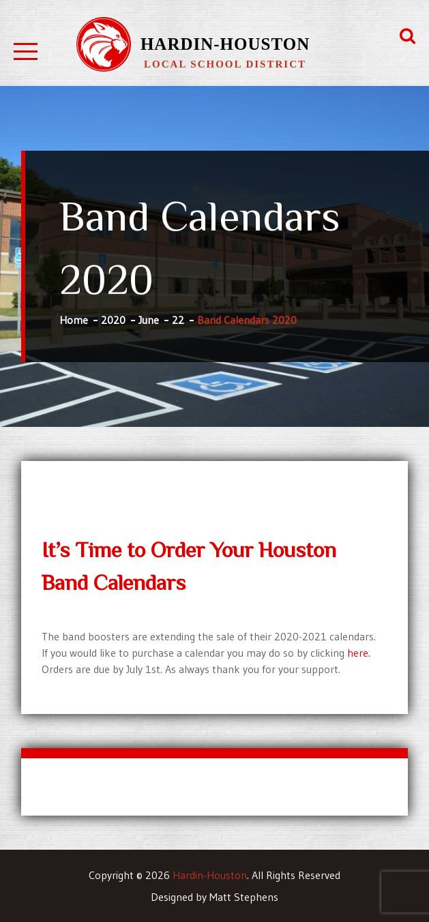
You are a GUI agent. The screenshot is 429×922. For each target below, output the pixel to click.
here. (358, 652)
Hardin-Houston (225, 44)
